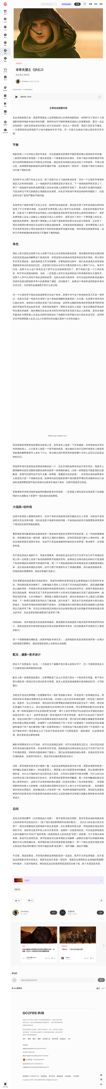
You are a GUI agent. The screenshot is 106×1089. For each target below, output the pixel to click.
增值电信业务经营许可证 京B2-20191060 (34, 1048)
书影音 (17, 889)
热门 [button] (98, 988)
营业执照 (25, 1045)
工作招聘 (76, 1076)
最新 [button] (103, 988)
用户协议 (52, 1076)
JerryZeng (24, 911)
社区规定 (68, 1076)
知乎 (24, 1039)
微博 (29, 1039)
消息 (101, 4)
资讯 (23, 946)
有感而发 (19, 63)
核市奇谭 (55, 1039)
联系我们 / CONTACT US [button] (31, 1076)
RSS (69, 1039)
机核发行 (63, 1039)
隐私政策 (60, 1076)
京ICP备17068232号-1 (29, 1052)
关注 (53, 913)
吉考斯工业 (46, 1039)
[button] (16, 96)
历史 (95, 4)
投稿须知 (44, 1076)
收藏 (90, 4)
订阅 (100, 913)
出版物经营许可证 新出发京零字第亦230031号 (36, 1067)
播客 (39, 1039)
